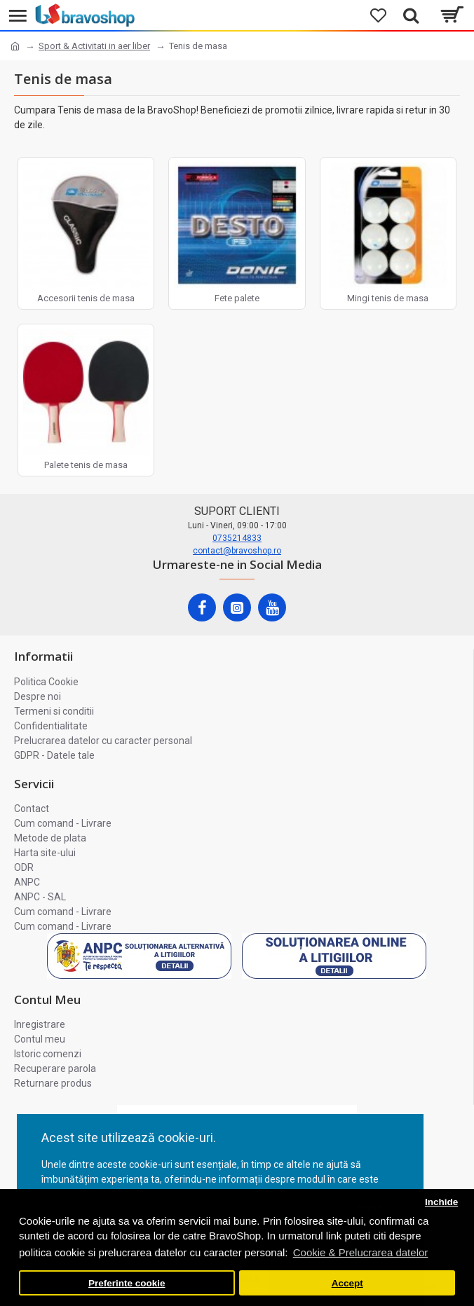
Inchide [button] (441, 1202)
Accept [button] (347, 1283)
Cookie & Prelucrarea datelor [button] (360, 1252)
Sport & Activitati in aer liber (94, 46)
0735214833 (237, 538)
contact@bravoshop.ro (237, 551)
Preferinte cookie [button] (126, 1283)
